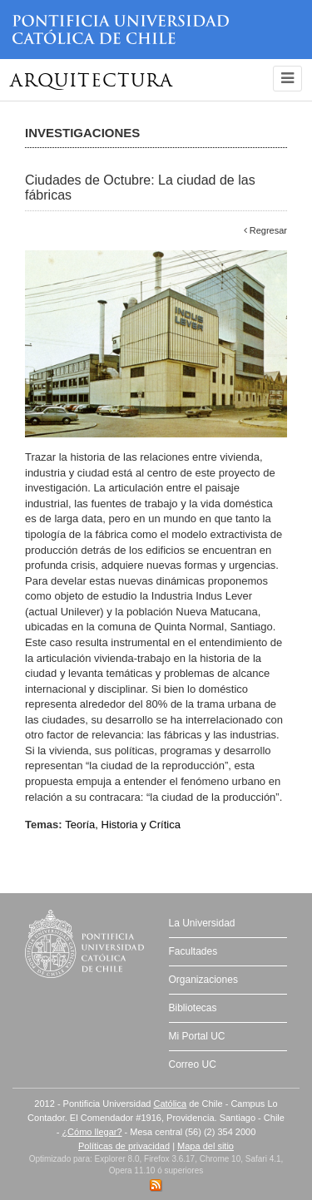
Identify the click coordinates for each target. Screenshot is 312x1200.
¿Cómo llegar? (91, 1132)
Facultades (193, 951)
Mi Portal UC (197, 1036)
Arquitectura (91, 82)
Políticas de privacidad (124, 1146)
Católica (169, 1104)
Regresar (265, 230)
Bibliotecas (193, 1008)
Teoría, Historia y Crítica (123, 824)
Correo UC (192, 1064)
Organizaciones (203, 979)
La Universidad (202, 923)
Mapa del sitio (205, 1146)
